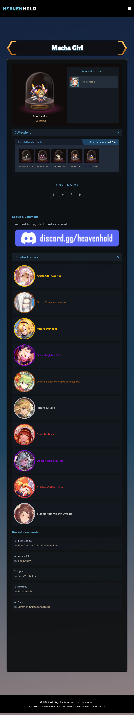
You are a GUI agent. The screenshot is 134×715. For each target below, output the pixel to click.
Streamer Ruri (26, 593)
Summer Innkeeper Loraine (55, 513)
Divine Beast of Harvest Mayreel (58, 381)
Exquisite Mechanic (30, 142)
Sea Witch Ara (26, 577)
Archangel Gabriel (49, 276)
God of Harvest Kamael (52, 302)
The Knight (24, 561)
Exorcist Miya (45, 434)
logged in (36, 224)
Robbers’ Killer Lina (50, 487)
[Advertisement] (67, 28)
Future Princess (47, 329)
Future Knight (46, 408)
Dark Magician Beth (49, 355)
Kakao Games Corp (58, 708)
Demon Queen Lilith (50, 461)
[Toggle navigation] (129, 8)
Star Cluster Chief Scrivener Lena (38, 546)
